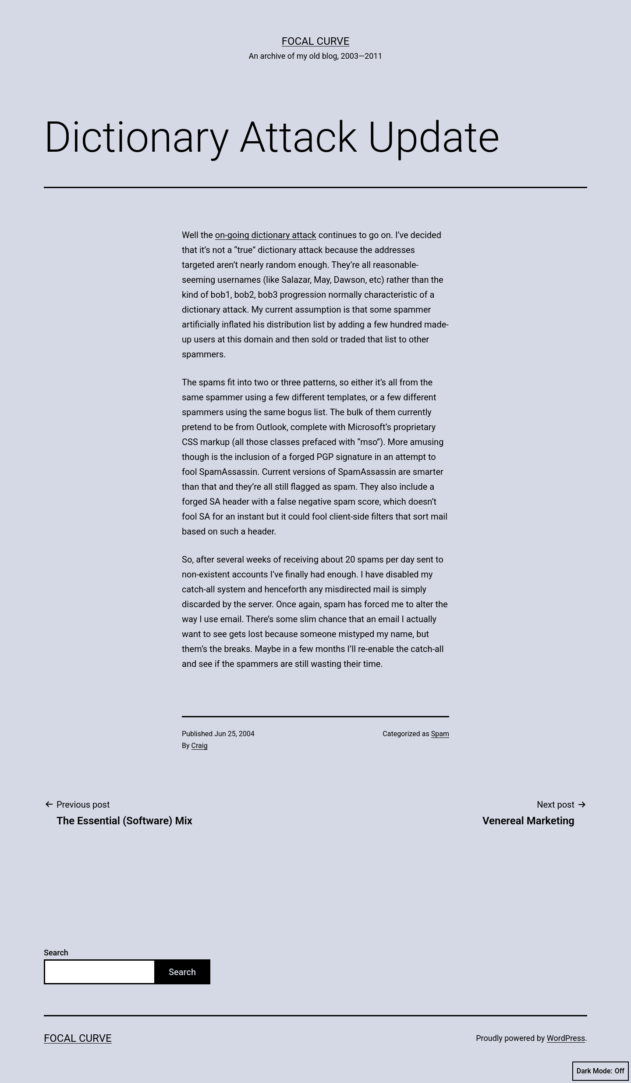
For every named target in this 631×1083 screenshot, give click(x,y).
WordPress (566, 1038)
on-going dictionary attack (265, 235)
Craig (199, 745)
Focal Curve (316, 41)
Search (56, 952)
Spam (440, 734)
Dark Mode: (600, 1071)
